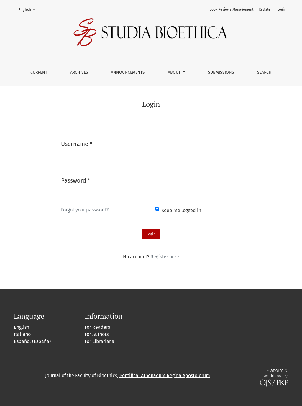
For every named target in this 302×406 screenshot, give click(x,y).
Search (264, 72)
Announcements (128, 72)
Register (265, 9)
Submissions (221, 72)
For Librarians (99, 341)
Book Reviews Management (231, 9)
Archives (79, 72)
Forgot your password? (85, 210)
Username (76, 143)
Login (281, 9)
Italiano (22, 334)
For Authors (97, 334)
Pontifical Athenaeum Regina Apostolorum (164, 375)
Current (38, 72)
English (28, 9)
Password (75, 180)
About (175, 72)
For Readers (97, 327)
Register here (164, 256)
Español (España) (32, 341)
